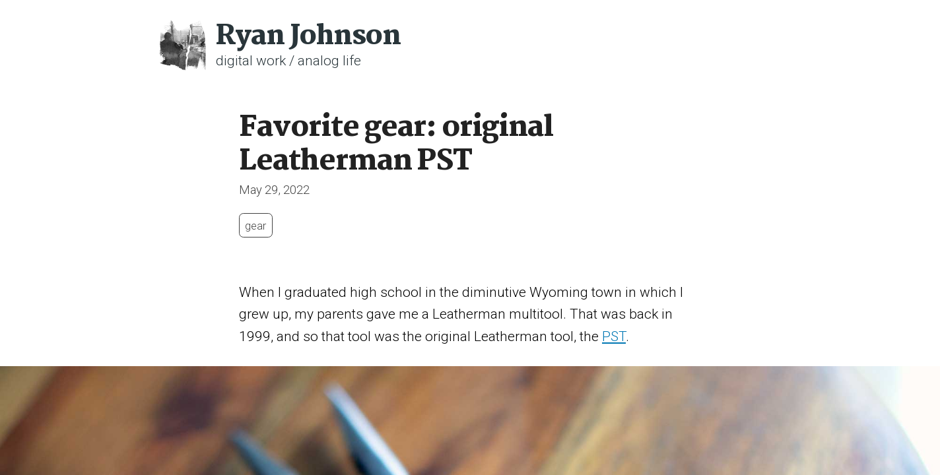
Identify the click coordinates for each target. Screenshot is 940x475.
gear (255, 225)
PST (614, 336)
